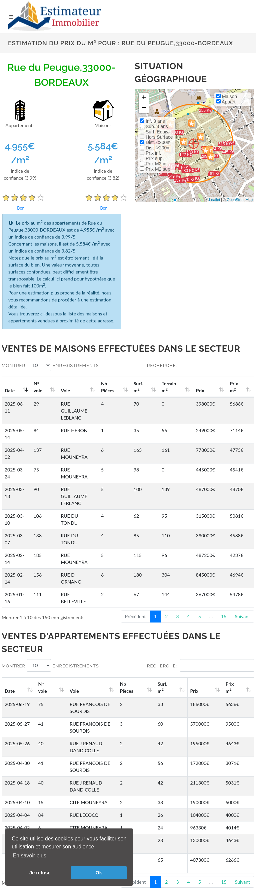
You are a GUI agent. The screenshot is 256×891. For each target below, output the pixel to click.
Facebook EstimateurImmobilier (181, 818)
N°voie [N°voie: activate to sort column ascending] (40, 387)
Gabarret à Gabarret (112, 787)
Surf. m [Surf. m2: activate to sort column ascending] (159, 387)
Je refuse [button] (39, 872)
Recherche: (200, 365)
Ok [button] (99, 872)
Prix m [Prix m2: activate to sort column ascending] (238, 387)
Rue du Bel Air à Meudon (117, 797)
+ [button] (144, 98)
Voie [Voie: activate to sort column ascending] (63, 390)
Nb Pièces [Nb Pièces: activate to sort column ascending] (134, 387)
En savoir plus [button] (29, 855)
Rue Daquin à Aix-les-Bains (204, 787)
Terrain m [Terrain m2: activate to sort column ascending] (185, 387)
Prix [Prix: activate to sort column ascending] (210, 390)
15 (223, 532)
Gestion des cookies (34, 817)
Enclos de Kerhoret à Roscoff (37, 787)
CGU (14, 825)
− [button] (144, 108)
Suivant (242, 532)
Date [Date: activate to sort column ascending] (10, 390)
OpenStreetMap (240, 200)
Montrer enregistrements (50, 365)
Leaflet (214, 200)
